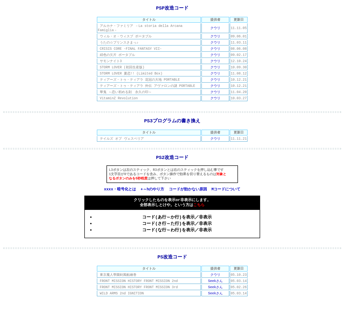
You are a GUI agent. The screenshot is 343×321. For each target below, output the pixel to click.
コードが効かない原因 (188, 201)
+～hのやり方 (152, 201)
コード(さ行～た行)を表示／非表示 (177, 237)
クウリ (215, 29)
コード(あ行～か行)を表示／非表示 (177, 230)
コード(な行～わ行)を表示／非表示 (177, 243)
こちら (199, 218)
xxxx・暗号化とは (120, 201)
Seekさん (215, 297)
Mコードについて (226, 201)
